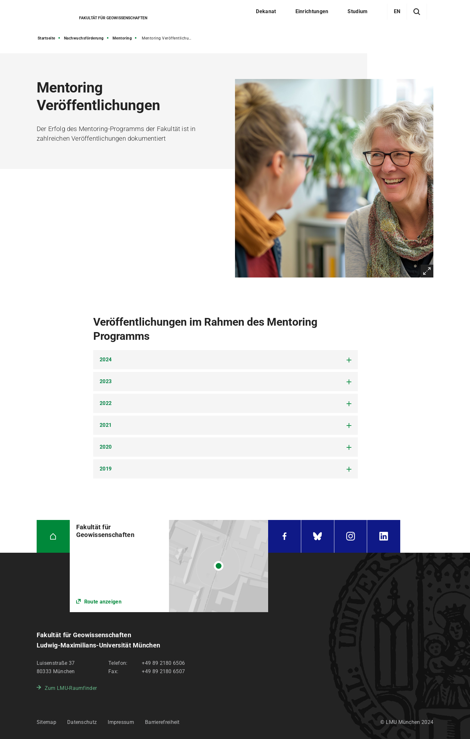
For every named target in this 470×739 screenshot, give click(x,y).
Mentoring (122, 38)
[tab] (225, 359)
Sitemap (46, 722)
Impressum (121, 722)
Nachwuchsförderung (84, 38)
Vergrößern (426, 271)
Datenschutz (82, 722)
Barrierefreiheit (162, 722)
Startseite (46, 38)
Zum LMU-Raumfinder (71, 688)
